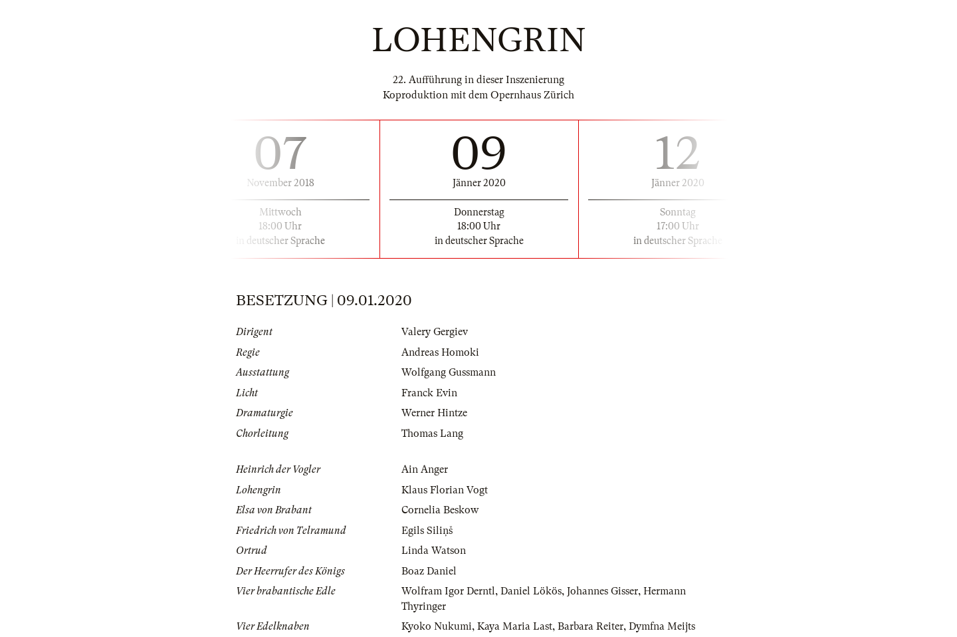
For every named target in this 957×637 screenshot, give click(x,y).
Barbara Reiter (590, 626)
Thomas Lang (432, 434)
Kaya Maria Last (514, 626)
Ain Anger (424, 469)
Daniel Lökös (531, 591)
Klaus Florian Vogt (444, 490)
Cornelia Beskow (439, 510)
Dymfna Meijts (662, 626)
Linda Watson (433, 551)
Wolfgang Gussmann (448, 372)
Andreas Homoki (440, 352)
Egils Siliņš (427, 531)
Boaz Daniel (429, 571)
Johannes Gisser (602, 591)
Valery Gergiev (434, 332)
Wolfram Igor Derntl (448, 591)
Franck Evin (429, 393)
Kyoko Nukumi (436, 626)
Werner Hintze (434, 413)
